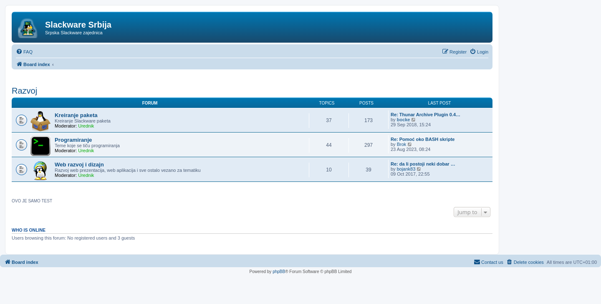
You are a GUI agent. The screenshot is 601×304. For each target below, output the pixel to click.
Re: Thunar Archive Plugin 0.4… (425, 114)
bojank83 (406, 168)
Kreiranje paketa (76, 115)
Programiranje (73, 140)
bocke (403, 119)
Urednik (86, 125)
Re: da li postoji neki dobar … (423, 163)
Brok (402, 144)
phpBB (279, 271)
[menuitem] (24, 52)
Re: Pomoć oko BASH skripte (423, 139)
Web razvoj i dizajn (79, 164)
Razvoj (24, 90)
